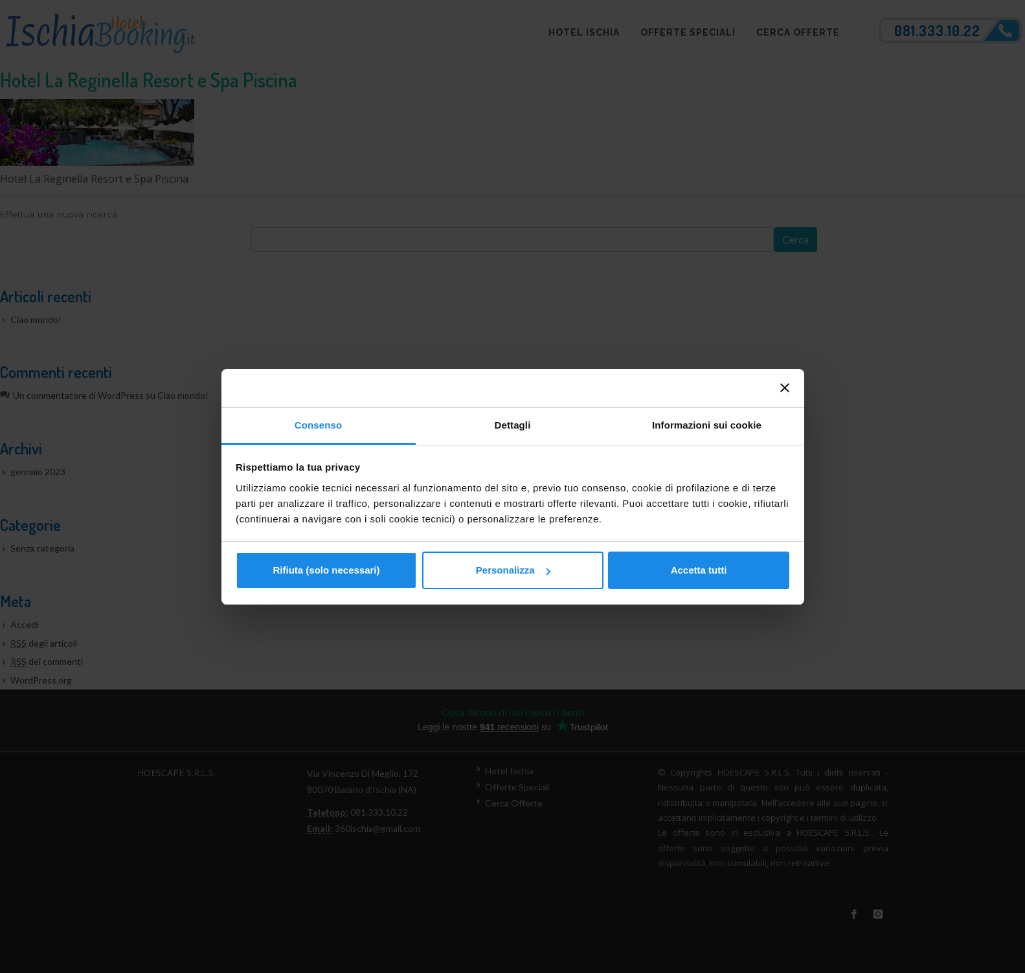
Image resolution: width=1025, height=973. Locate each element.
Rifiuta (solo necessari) (326, 570)
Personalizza (513, 570)
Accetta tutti (699, 570)
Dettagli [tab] (513, 425)
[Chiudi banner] (784, 387)
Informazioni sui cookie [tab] (706, 425)
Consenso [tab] (318, 425)
